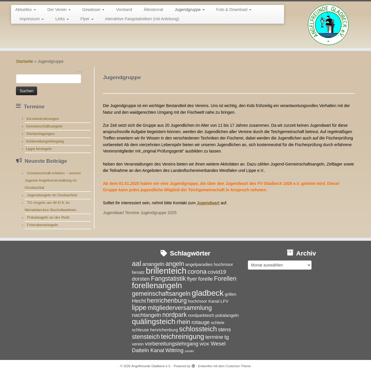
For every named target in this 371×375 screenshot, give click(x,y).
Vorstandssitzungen (42, 119)
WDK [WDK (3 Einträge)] (204, 343)
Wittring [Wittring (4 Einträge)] (174, 350)
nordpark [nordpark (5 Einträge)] (174, 314)
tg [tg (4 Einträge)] (226, 337)
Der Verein (59, 9)
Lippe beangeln (39, 149)
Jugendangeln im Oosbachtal (52, 195)
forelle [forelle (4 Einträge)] (205, 279)
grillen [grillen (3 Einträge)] (230, 294)
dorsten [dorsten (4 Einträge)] (141, 279)
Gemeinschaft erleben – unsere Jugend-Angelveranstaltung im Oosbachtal (53, 180)
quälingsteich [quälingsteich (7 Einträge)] (153, 321)
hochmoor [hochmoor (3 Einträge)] (197, 301)
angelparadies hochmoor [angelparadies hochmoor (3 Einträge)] (209, 264)
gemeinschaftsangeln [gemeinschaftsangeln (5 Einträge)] (161, 293)
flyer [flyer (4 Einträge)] (192, 279)
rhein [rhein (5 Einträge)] (183, 322)
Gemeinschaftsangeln (44, 126)
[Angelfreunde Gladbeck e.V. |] (328, 24)
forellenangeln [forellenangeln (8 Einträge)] (157, 285)
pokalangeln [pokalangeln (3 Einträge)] (227, 315)
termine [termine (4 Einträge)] (214, 337)
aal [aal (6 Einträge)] (136, 263)
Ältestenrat (153, 9)
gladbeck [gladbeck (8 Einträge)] (207, 292)
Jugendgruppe (190, 9)
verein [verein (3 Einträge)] (138, 343)
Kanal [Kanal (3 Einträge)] (213, 301)
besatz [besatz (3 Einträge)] (138, 272)
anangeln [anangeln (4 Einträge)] (153, 264)
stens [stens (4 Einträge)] (224, 329)
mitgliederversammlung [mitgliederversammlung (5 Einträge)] (180, 307)
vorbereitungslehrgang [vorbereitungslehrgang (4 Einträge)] (172, 344)
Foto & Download (233, 9)
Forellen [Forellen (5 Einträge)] (225, 278)
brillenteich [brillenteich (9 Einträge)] (166, 270)
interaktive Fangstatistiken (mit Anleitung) (142, 18)
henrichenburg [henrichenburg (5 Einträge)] (167, 300)
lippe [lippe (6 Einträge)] (139, 307)
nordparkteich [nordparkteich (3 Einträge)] (201, 315)
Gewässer (93, 9)
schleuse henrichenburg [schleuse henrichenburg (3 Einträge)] (155, 329)
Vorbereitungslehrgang (45, 141)
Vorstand (124, 9)
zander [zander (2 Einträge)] (189, 351)
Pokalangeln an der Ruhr (48, 217)
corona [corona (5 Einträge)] (197, 271)
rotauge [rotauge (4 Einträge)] (201, 322)
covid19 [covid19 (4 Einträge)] (217, 272)
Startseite (24, 61)
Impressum (32, 18)
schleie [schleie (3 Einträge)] (217, 322)
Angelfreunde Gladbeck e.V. (151, 366)
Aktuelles (25, 9)
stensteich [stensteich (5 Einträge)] (146, 336)
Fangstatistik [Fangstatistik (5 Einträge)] (168, 278)
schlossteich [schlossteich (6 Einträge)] (198, 329)
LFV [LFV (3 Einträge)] (224, 301)
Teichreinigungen (40, 134)
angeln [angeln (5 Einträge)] (175, 263)
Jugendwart (208, 203)
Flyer (87, 18)
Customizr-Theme (238, 366)
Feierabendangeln (42, 225)
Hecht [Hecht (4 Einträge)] (139, 301)
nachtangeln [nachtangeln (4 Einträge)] (146, 315)
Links (62, 18)
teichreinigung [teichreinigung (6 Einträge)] (182, 336)
